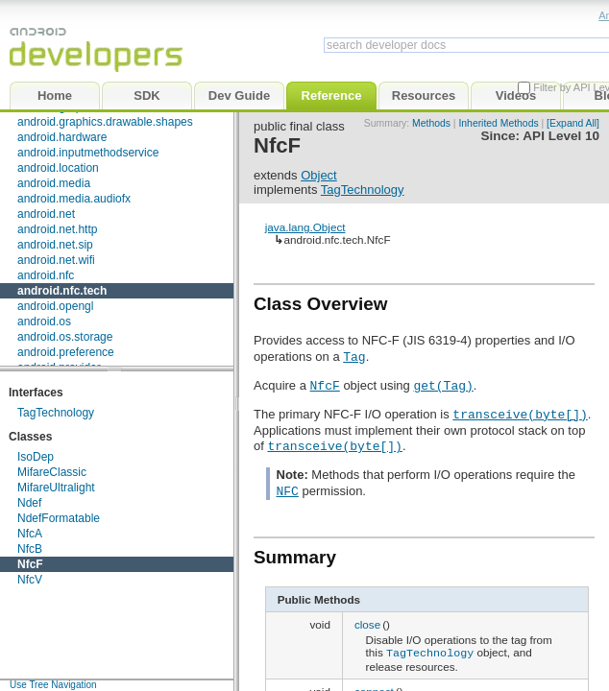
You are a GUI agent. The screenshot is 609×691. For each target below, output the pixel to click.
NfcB (29, 549)
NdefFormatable (58, 518)
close (367, 624)
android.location (58, 168)
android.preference (65, 352)
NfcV (29, 579)
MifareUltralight (56, 487)
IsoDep (35, 457)
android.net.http (57, 229)
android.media (53, 183)
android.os (44, 321)
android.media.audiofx (74, 198)
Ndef (29, 503)
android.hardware (62, 137)
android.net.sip (55, 244)
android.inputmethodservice (87, 152)
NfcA (29, 533)
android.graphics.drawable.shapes (105, 122)
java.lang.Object (305, 227)
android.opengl (55, 306)
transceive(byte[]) (519, 413)
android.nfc (45, 275)
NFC (288, 490)
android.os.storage (64, 337)
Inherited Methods (498, 123)
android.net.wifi (56, 260)
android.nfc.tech (62, 291)
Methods (431, 123)
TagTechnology (55, 412)
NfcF (30, 564)
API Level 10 (561, 136)
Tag (354, 356)
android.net (46, 214)
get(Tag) (443, 384)
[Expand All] (573, 123)
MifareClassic (51, 472)
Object (319, 175)
